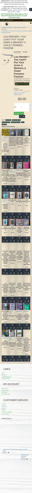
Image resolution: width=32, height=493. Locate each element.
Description (17, 52)
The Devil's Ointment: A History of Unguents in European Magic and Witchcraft (12, 141)
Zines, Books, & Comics (19, 27)
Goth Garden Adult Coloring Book (19, 230)
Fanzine (4, 124)
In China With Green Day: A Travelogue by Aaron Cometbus (12, 178)
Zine (23, 122)
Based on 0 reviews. (19, 93)
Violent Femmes (16, 120)
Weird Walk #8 (12, 316)
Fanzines (4, 29)
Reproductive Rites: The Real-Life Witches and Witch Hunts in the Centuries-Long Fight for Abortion (5, 176)
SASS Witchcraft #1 (12, 229)
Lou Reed (8, 120)
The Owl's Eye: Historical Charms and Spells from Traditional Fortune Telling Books (5, 257)
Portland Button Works (4, 139)
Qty (15, 107)
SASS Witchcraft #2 (5, 229)
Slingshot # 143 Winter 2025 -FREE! (19, 174)
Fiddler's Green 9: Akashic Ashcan (5, 206)
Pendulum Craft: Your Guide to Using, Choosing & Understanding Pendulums (19, 141)
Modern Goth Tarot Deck (26, 229)
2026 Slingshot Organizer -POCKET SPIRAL (19, 317)
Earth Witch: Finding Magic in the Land (19, 286)
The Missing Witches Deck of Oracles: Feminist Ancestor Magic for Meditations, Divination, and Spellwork (26, 258)
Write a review (17, 94)
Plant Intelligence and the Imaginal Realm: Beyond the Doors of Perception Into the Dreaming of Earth (26, 345)
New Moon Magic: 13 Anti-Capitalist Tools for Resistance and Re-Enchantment (12, 256)
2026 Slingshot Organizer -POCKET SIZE (5, 342)
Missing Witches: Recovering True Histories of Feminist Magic (19, 255)
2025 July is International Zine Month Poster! (12, 344)
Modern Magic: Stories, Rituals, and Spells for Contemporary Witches (26, 174)
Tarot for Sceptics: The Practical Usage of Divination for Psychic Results (12, 288)
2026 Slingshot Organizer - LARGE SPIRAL (26, 317)
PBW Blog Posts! (6, 418)
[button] (6, 62)
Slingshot (19, 170)
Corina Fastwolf (5, 122)
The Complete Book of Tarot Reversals (27, 140)
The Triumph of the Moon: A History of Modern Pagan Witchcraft (5, 315)
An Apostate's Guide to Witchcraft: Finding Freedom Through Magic (5, 288)
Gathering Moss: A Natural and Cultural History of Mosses (20, 342)
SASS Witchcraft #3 (26, 201)
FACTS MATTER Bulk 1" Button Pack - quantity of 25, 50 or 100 (5, 147)
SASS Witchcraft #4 (19, 201)
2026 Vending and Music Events (25, 456)
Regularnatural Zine (12, 201)
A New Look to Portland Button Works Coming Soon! (15, 450)
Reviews (25, 52)
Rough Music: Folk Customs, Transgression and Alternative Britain (26, 287)
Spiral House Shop (7, 27)
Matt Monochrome (15, 122)
